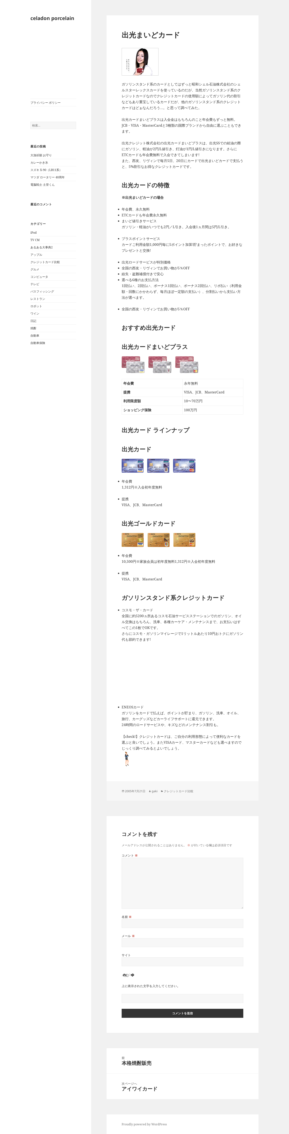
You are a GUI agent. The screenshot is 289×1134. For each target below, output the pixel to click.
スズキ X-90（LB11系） (46, 170)
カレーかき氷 (39, 163)
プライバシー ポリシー (45, 103)
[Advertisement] (53, 62)
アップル (36, 255)
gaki (155, 791)
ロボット (36, 306)
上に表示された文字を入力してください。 (151, 986)
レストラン (37, 299)
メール (128, 936)
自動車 (34, 336)
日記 (33, 321)
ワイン (34, 313)
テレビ (34, 284)
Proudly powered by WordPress (144, 1124)
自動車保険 (37, 343)
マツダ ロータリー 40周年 (47, 177)
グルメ (34, 269)
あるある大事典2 (41, 247)
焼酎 (33, 328)
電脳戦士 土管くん (42, 185)
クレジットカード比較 (45, 262)
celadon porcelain (52, 18)
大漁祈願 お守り (41, 155)
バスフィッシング (42, 291)
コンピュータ (39, 277)
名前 (127, 917)
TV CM (35, 240)
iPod (33, 233)
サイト (126, 955)
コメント (130, 855)
